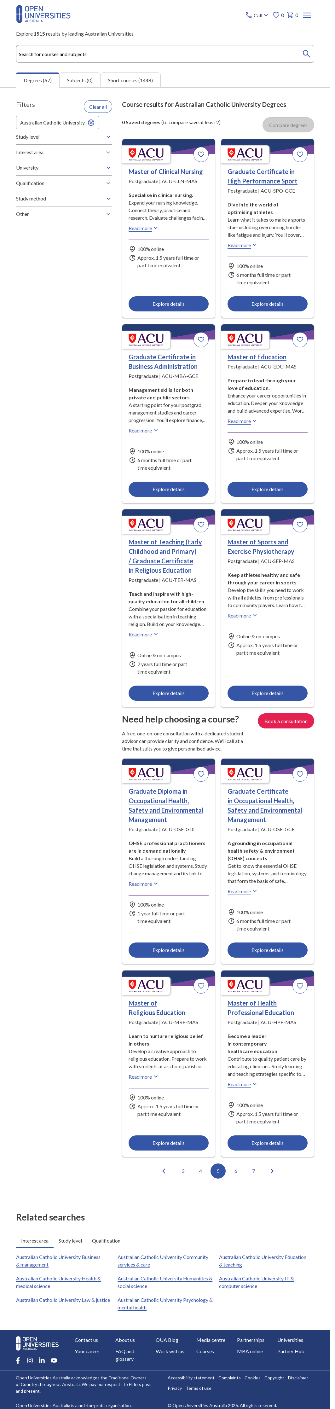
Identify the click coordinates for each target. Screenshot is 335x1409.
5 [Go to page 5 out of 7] (218, 1171)
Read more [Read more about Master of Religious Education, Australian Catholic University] (144, 1076)
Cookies (253, 1377)
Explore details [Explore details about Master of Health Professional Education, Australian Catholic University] (267, 1143)
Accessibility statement (191, 1377)
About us (125, 1340)
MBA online (250, 1351)
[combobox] (165, 54)
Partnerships (250, 1340)
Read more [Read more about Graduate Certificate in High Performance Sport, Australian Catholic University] (243, 245)
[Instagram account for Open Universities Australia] (30, 1360)
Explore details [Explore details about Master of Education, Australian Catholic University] (267, 489)
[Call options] (257, 15)
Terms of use (198, 1388)
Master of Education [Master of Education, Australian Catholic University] (257, 357)
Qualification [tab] (106, 1241)
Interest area (64, 152)
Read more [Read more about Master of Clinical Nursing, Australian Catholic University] (144, 228)
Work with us (170, 1351)
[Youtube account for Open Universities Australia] (54, 1360)
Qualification (64, 183)
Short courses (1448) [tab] (130, 80)
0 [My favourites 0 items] (278, 15)
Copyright (274, 1377)
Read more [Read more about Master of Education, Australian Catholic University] (243, 421)
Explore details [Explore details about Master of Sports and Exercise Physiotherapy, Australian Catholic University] (267, 693)
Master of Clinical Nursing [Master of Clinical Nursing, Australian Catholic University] (166, 171)
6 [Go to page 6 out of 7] (235, 1171)
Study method (64, 198)
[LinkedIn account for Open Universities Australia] (42, 1360)
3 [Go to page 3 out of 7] (183, 1171)
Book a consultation (286, 721)
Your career (87, 1351)
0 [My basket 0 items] (292, 15)
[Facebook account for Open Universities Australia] (18, 1360)
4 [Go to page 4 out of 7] (200, 1171)
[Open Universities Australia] (43, 21)
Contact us (86, 1340)
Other (64, 214)
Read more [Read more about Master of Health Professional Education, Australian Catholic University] (243, 1084)
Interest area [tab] (35, 1241)
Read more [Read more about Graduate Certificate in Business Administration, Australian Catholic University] (144, 430)
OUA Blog (167, 1340)
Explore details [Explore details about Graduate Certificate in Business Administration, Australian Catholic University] (169, 489)
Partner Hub (291, 1351)
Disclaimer (298, 1377)
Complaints (229, 1377)
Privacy (175, 1388)
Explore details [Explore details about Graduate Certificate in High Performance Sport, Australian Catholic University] (267, 304)
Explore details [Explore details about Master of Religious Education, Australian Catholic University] (169, 1143)
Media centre (211, 1340)
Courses (205, 1351)
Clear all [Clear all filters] (98, 107)
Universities (290, 1340)
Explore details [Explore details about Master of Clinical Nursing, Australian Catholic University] (169, 304)
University (64, 167)
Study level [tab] (70, 1241)
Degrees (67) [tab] (38, 80)
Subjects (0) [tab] (80, 80)
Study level (64, 137)
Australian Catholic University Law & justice (63, 1300)
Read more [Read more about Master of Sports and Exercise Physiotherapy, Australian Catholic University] (243, 615)
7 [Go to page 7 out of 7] (253, 1171)
